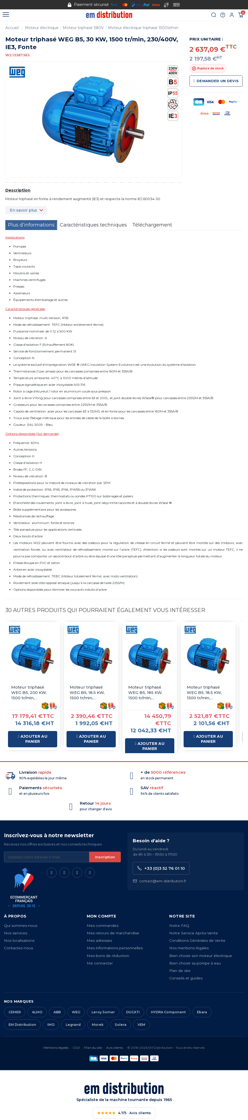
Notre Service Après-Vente (193, 934)
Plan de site (180, 972)
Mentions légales (55, 1049)
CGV (76, 1049)
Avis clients (114, 1049)
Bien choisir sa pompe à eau (195, 964)
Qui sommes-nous (20, 927)
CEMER (15, 1013)
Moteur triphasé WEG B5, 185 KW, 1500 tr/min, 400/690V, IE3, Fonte (149, 693)
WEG (76, 1013)
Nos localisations (19, 942)
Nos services (15, 934)
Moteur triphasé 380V (83, 27)
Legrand (73, 1026)
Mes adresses (99, 942)
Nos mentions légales (189, 949)
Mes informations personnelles (115, 949)
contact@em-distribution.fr (159, 882)
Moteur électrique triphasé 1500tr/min (143, 27)
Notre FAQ (179, 927)
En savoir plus (23, 210)
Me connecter (100, 964)
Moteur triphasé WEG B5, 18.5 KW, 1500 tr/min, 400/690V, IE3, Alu (205, 693)
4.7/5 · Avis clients (124, 1114)
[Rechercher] (213, 15)
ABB (57, 1013)
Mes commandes (102, 927)
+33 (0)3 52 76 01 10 (161, 869)
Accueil (12, 27)
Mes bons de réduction (108, 957)
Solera (120, 1026)
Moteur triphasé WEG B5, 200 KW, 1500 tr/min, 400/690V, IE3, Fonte (32, 693)
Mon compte (101, 917)
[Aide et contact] (222, 15)
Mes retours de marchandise (113, 934)
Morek (98, 1026)
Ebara (202, 1013)
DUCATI (133, 1013)
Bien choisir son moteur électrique (200, 957)
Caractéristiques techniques (93, 225)
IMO (51, 1026)
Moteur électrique (42, 27)
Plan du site (93, 1049)
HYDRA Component (168, 1013)
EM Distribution (22, 1026)
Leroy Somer (103, 1013)
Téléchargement (152, 225)
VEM (141, 1026)
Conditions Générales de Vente (197, 942)
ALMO (37, 1013)
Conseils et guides (185, 979)
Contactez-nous (18, 949)
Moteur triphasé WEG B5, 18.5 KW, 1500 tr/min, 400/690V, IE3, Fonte (91, 693)
